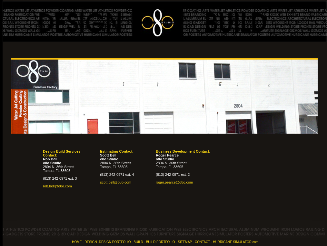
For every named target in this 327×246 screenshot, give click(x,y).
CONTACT (202, 242)
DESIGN (90, 242)
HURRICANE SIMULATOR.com (235, 242)
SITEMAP (185, 242)
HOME (77, 242)
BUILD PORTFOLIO (160, 242)
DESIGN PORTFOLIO (115, 242)
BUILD (138, 242)
